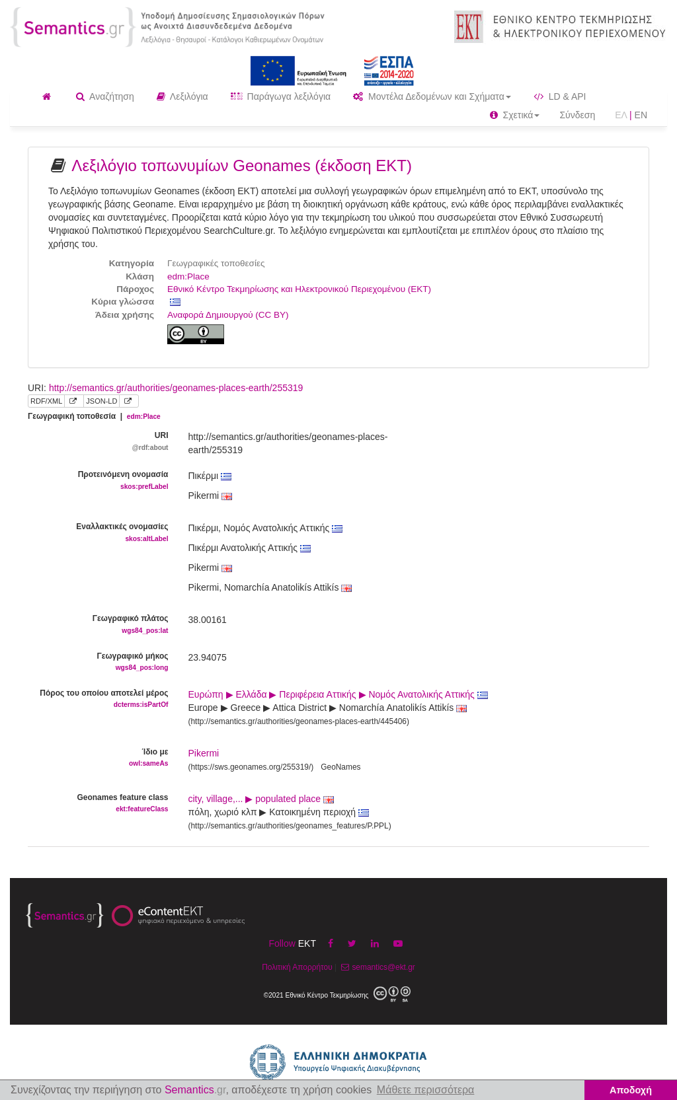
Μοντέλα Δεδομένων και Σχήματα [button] (432, 96)
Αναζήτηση (105, 96)
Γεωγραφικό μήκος (98, 662)
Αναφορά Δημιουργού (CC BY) (228, 315)
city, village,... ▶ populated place (261, 798)
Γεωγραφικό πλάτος (98, 625)
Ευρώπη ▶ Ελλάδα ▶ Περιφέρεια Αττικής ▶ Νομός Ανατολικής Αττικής (338, 694)
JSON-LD (101, 401)
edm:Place (188, 276)
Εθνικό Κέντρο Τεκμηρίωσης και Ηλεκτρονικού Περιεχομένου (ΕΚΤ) (299, 289)
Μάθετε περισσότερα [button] (426, 1089)
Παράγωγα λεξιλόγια (281, 96)
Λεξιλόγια (182, 96)
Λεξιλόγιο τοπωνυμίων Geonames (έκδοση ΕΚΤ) (241, 165)
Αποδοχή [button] (631, 1090)
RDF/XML (46, 401)
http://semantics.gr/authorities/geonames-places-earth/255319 (176, 388)
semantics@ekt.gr (376, 967)
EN (641, 115)
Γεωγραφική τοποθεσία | (94, 416)
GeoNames (340, 767)
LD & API (560, 96)
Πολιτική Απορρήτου (297, 967)
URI (98, 442)
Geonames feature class (98, 804)
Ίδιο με (98, 758)
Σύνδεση (577, 115)
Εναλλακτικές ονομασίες (98, 533)
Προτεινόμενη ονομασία (98, 481)
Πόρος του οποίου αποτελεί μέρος (98, 699)
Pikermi (203, 753)
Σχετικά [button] (515, 115)
